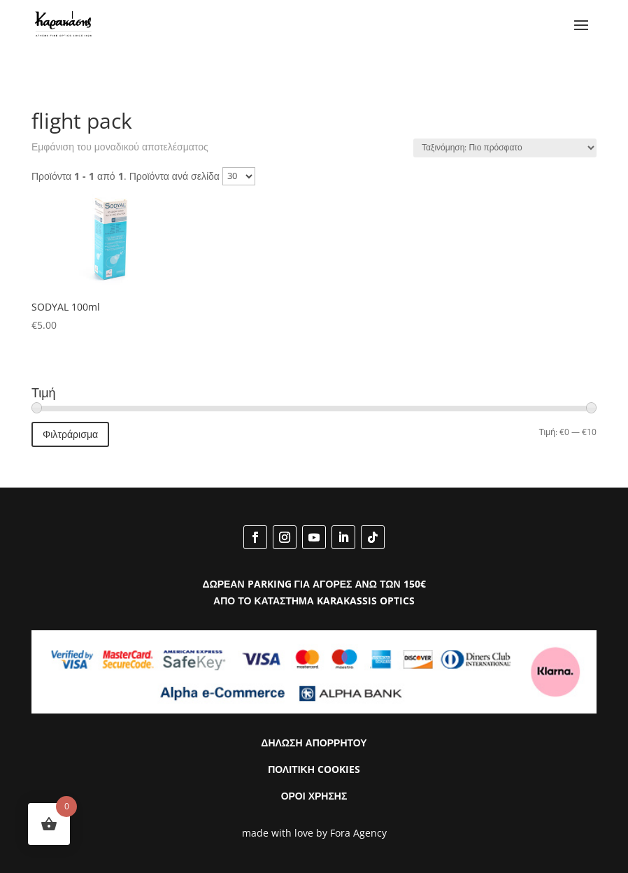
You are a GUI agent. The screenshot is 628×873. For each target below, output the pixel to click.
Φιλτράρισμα (70, 434)
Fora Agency (358, 832)
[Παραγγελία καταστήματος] (505, 148)
